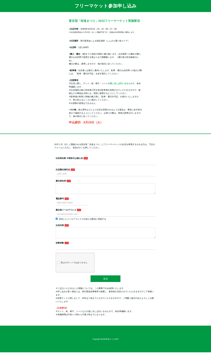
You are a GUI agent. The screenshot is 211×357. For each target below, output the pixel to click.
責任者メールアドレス (66, 212)
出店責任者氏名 (63, 169)
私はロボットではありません (72, 267)
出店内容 (60, 227)
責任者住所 (61, 181)
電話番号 (60, 201)
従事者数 (60, 247)
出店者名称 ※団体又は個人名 (69, 158)
